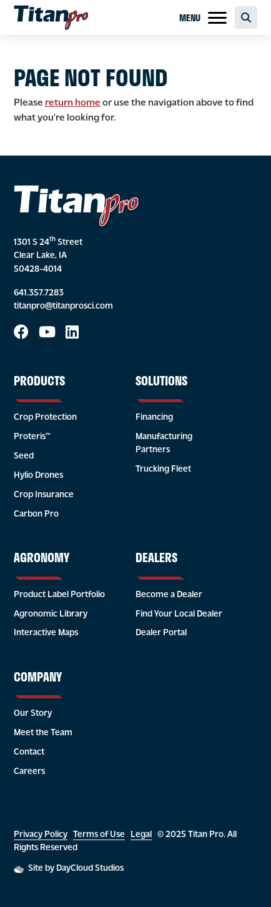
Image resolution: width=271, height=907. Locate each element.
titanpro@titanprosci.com (63, 306)
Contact (29, 752)
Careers (29, 771)
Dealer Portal (161, 633)
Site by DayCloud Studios (69, 868)
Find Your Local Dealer (179, 614)
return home (73, 103)
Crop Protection (45, 417)
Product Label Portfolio (59, 595)
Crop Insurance (44, 495)
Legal (141, 835)
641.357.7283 (39, 293)
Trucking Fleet (163, 469)
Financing (154, 417)
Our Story (33, 713)
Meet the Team (43, 733)
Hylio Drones (38, 475)
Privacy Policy (40, 835)
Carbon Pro (36, 514)
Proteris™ (32, 437)
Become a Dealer (169, 595)
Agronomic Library (50, 614)
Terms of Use (99, 835)
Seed (24, 456)
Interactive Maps (46, 633)
